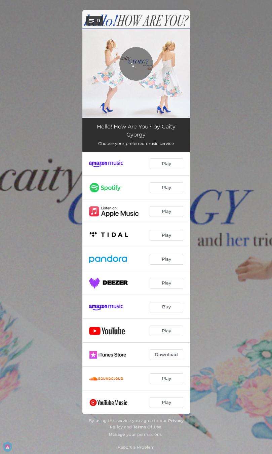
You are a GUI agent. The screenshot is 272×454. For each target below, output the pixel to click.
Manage (117, 434)
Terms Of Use (147, 426)
